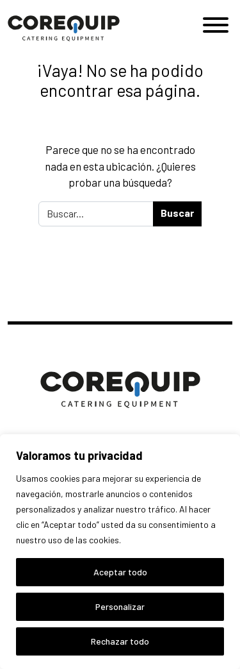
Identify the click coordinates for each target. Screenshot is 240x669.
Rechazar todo (120, 641)
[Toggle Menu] (215, 25)
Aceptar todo (120, 571)
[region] (120, 551)
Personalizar (120, 606)
